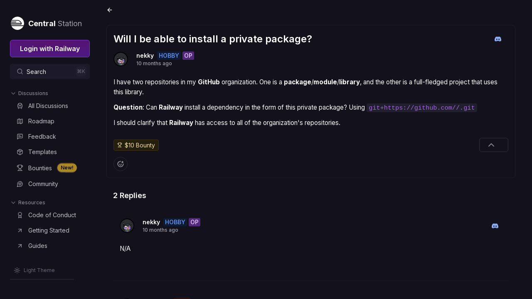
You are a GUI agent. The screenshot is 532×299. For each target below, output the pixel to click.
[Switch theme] (34, 270)
